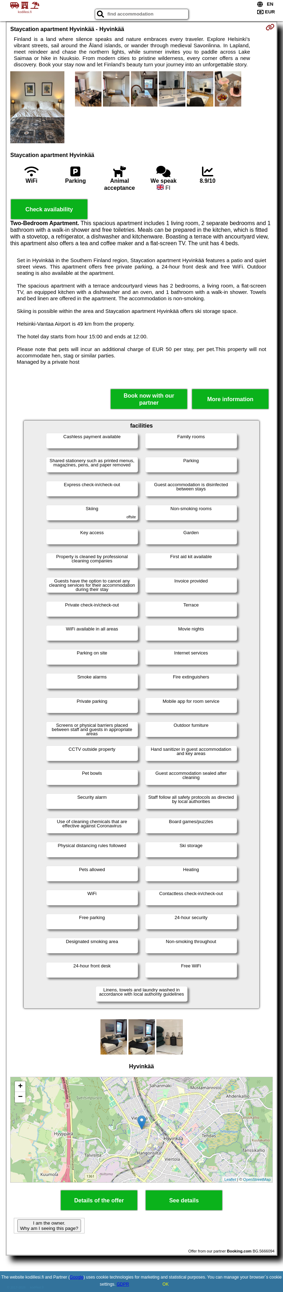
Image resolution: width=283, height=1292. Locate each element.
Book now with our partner (148, 399)
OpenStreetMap (257, 1179)
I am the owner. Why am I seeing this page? (49, 1225)
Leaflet (230, 1179)
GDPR (123, 1284)
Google (76, 1277)
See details (184, 1200)
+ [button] (20, 1086)
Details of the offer (99, 1200)
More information (230, 399)
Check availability (49, 209)
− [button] (20, 1097)
